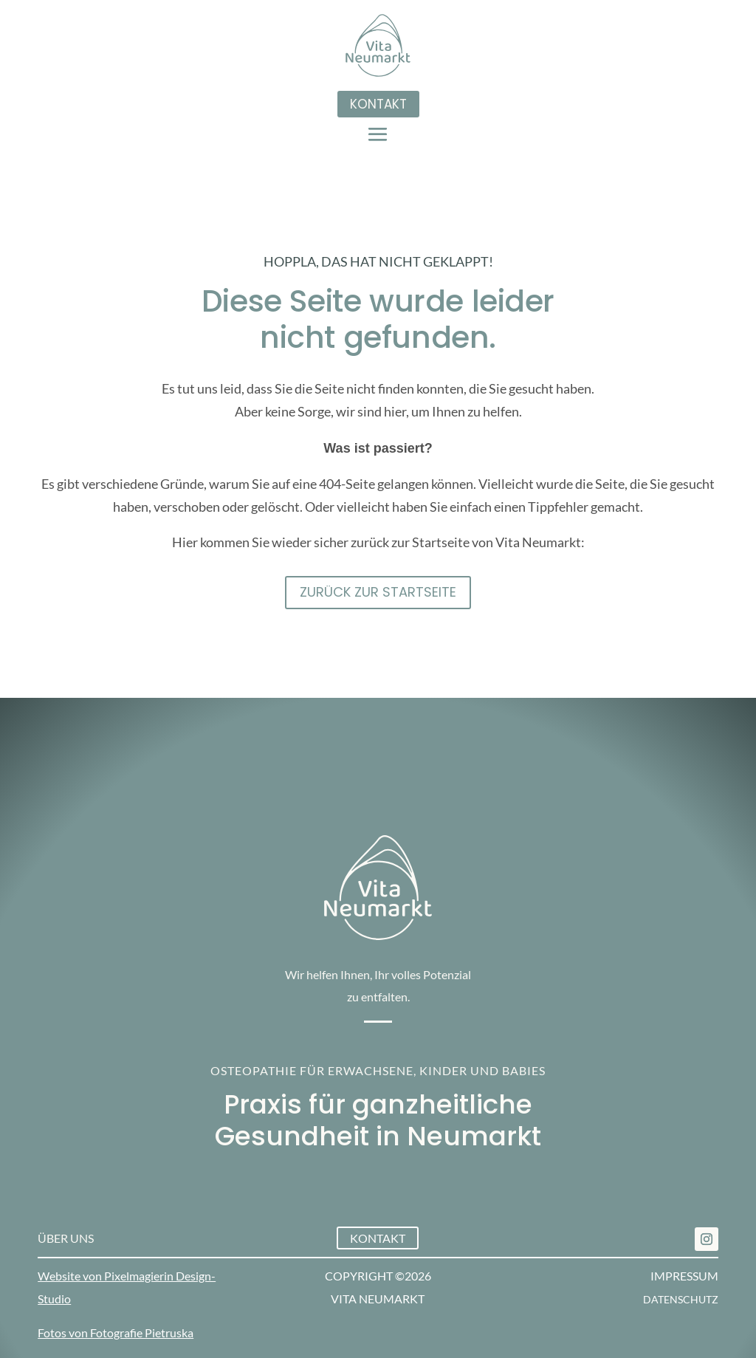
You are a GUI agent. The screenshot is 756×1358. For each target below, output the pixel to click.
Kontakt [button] (378, 104)
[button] (378, 133)
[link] (706, 1239)
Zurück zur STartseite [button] (378, 592)
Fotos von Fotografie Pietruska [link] (115, 1333)
